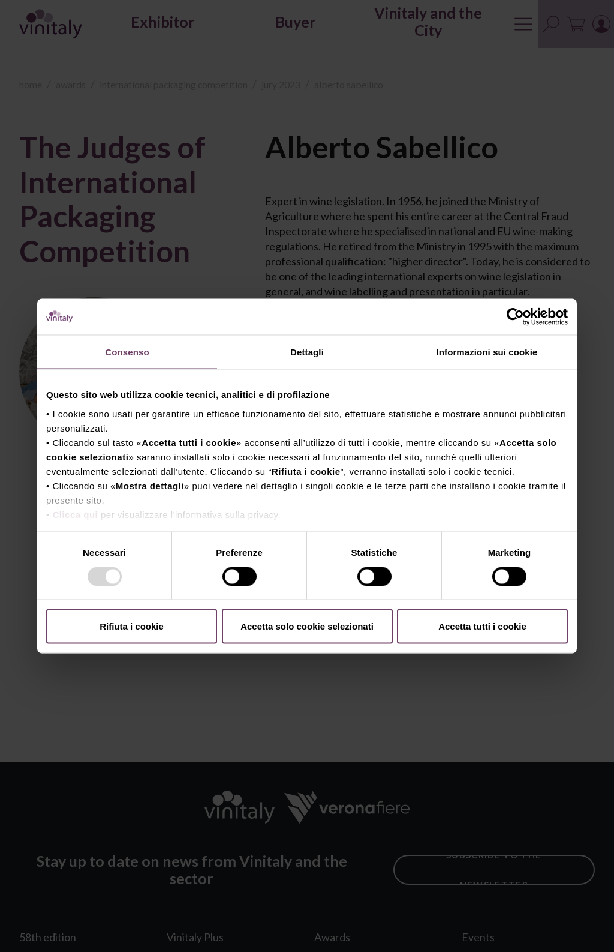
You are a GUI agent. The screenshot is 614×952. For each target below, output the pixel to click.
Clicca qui (75, 514)
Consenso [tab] (127, 352)
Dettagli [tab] (307, 352)
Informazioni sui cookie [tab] (487, 352)
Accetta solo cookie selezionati (307, 626)
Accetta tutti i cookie (482, 626)
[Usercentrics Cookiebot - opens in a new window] (515, 317)
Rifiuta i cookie (132, 626)
